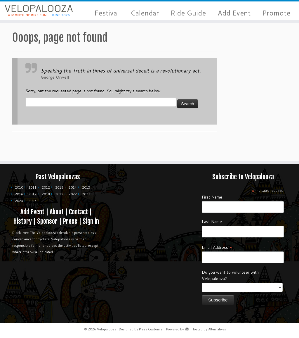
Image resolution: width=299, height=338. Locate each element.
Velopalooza (106, 329)
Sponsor (47, 221)
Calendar (145, 13)
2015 (86, 187)
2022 (73, 194)
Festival (106, 13)
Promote (276, 13)
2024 (19, 201)
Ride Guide (188, 13)
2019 (59, 194)
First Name (212, 197)
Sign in (91, 221)
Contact (78, 212)
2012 (46, 187)
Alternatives (217, 329)
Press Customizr (151, 329)
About (57, 212)
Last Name (212, 222)
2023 (86, 194)
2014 (73, 187)
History (22, 221)
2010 (19, 187)
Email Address (217, 247)
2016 (19, 194)
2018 (46, 194)
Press (70, 221)
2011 (32, 187)
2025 (32, 201)
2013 (59, 187)
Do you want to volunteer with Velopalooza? (230, 275)
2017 (32, 194)
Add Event (234, 13)
